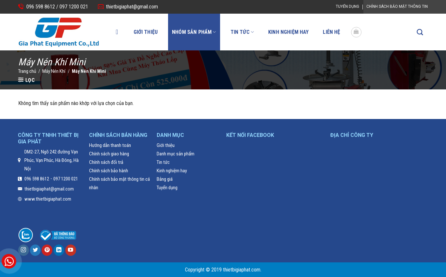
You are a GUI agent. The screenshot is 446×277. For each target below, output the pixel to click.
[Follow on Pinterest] (47, 250)
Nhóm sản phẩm (194, 32)
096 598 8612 (36, 179)
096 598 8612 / (42, 7)
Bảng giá (165, 179)
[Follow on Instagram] (23, 250)
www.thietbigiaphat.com (47, 199)
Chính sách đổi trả (106, 162)
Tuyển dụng (347, 6)
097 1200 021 (73, 7)
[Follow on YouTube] (70, 250)
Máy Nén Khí (53, 71)
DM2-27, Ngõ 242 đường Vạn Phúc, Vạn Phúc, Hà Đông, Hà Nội (51, 160)
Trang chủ (27, 71)
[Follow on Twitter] (35, 250)
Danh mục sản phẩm (175, 154)
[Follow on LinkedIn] (59, 250)
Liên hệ (331, 32)
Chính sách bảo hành (108, 171)
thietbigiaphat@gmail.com (132, 7)
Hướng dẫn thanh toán (110, 145)
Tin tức (242, 32)
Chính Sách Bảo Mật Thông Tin (397, 6)
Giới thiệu (146, 32)
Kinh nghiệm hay (288, 32)
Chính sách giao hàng (109, 154)
